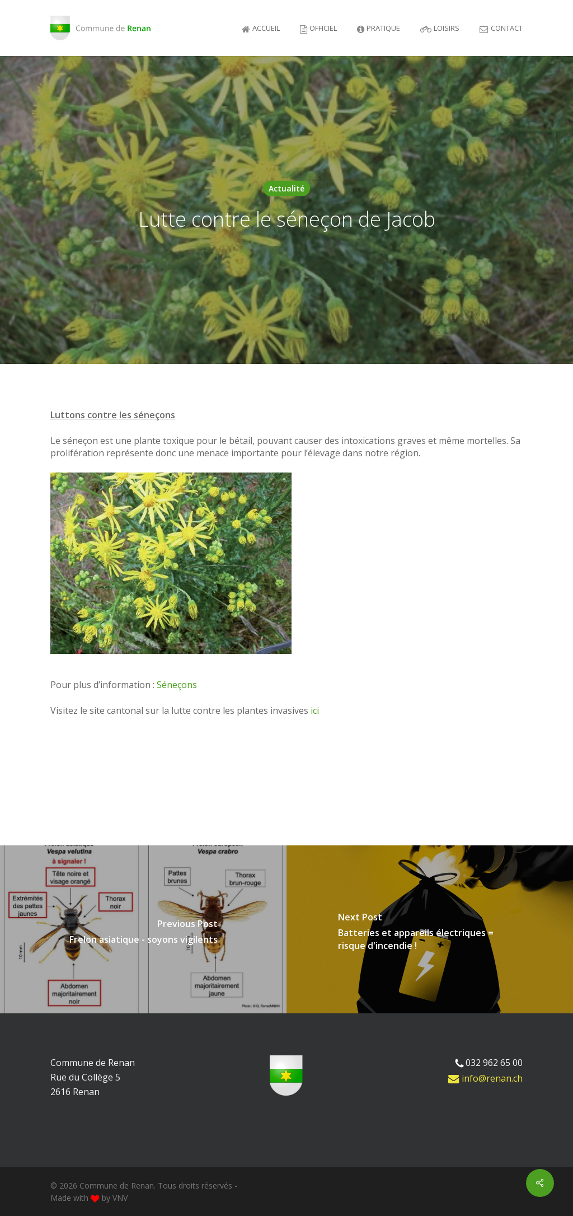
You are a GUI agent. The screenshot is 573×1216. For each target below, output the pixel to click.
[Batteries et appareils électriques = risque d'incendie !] (429, 929)
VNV (120, 1197)
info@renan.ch (485, 1078)
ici (315, 710)
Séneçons (177, 685)
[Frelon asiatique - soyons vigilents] (143, 929)
